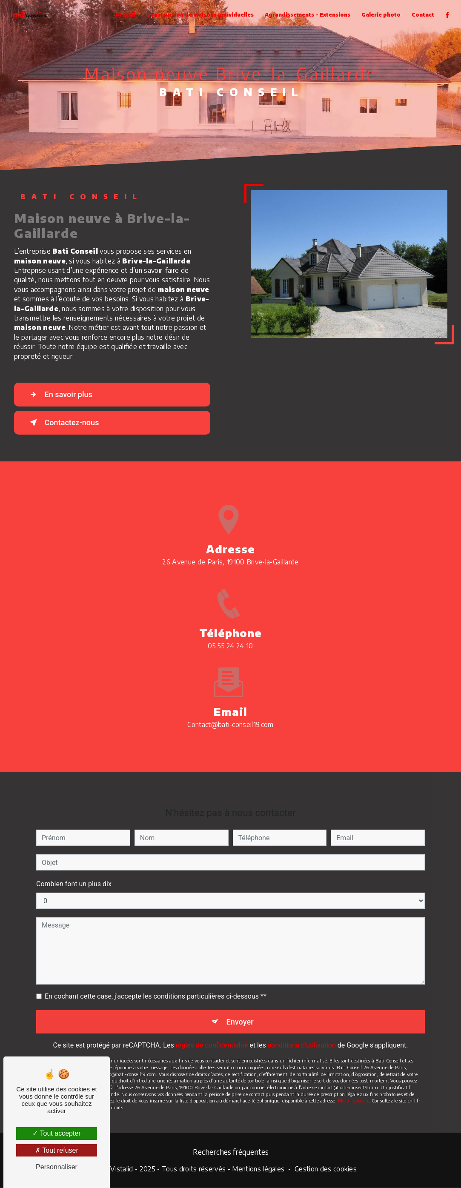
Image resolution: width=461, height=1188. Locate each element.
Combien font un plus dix (74, 874)
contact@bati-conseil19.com (230, 714)
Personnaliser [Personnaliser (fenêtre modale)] (56, 1167)
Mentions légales (258, 1169)
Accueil (125, 14)
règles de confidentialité (212, 1036)
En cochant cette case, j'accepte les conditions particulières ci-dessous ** (155, 986)
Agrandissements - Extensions (306, 14)
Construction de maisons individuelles (199, 14)
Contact (422, 14)
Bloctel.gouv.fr (353, 1091)
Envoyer (240, 1012)
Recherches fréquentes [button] (231, 1152)
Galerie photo (380, 14)
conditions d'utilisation (302, 1036)
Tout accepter (56, 1133)
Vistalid (121, 1169)
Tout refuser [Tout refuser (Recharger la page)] (56, 1150)
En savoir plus (62, 394)
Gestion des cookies (326, 1169)
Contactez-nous (65, 422)
